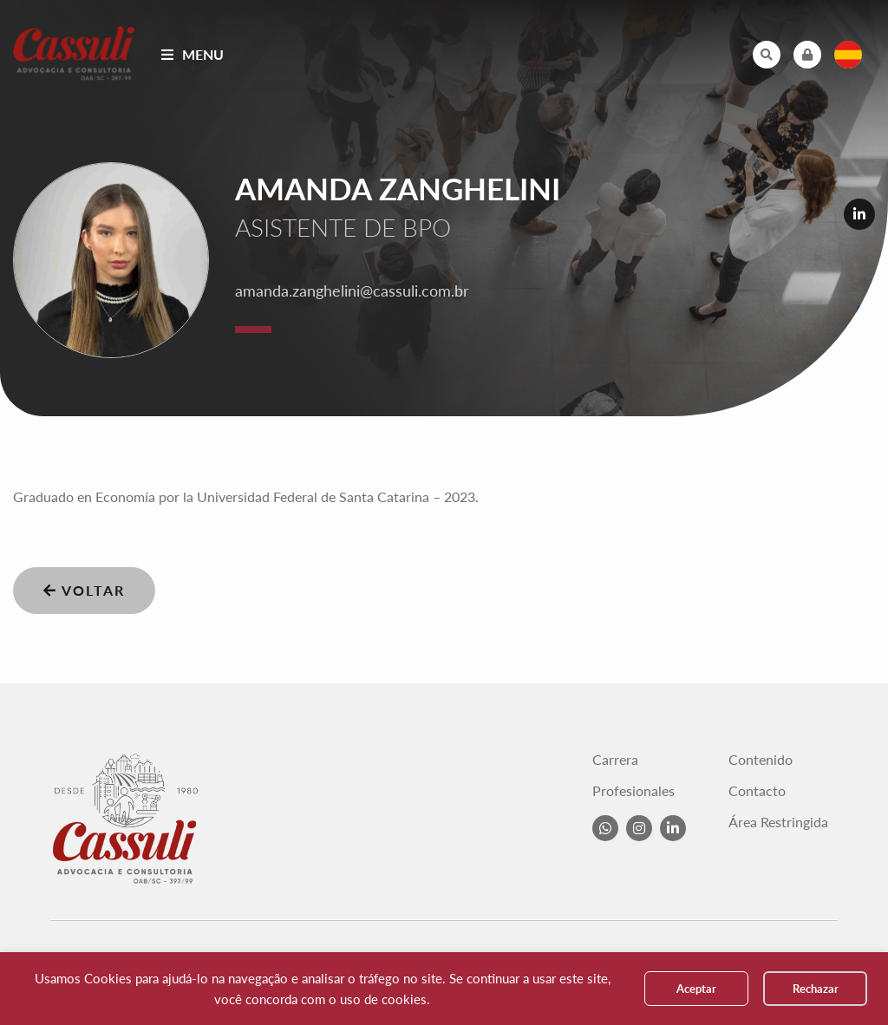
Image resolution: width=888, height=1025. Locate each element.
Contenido (760, 760)
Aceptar (696, 989)
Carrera (615, 760)
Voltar (84, 590)
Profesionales (633, 791)
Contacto (757, 791)
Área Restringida (778, 822)
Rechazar (816, 989)
